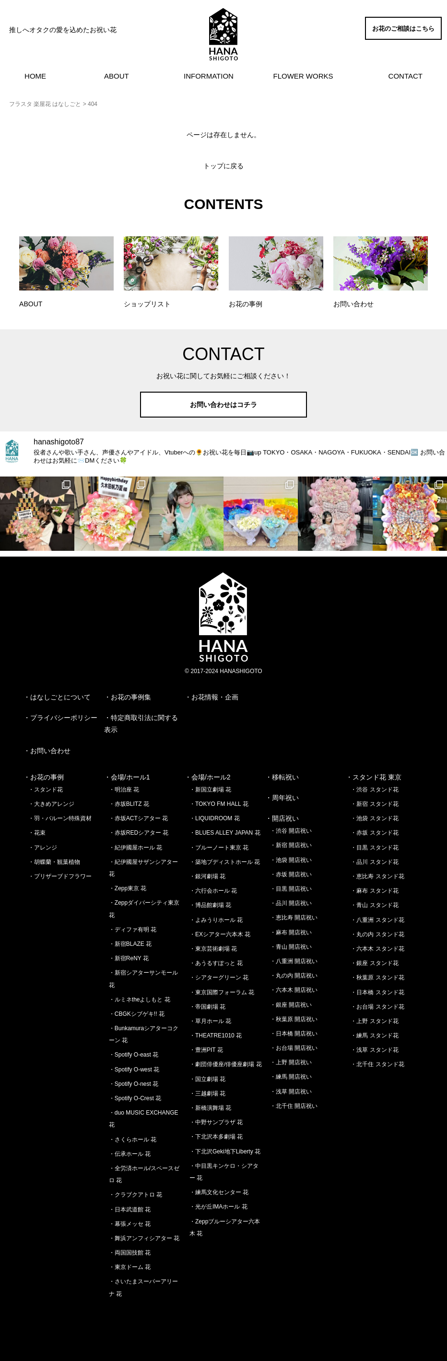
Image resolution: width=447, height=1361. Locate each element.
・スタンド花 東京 (373, 777)
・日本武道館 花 (130, 1209)
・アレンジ (42, 847)
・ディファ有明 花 (132, 929)
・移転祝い (282, 777)
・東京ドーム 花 (130, 1267)
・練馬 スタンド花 (374, 1035)
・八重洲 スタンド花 (377, 920)
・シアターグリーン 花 (218, 977)
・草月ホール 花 (210, 1021)
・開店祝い (282, 818)
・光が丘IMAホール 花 (218, 1206)
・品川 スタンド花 (374, 862)
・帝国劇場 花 (207, 1006)
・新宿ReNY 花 (129, 958)
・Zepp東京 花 (128, 888)
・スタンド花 (45, 789)
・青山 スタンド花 (374, 905)
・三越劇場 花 (207, 1093)
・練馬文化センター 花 (218, 1192)
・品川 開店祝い (291, 903)
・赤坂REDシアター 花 (139, 832)
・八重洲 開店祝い (294, 961)
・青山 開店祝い (291, 946)
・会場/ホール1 (127, 777)
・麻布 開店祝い (291, 932)
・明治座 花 (124, 789)
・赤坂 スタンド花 (374, 832)
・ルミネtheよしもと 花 (139, 999)
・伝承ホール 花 (130, 1154)
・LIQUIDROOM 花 (214, 818)
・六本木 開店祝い (294, 990)
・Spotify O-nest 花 (133, 1084)
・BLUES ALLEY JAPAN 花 (224, 832)
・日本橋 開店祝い (294, 1033)
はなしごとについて (60, 697)
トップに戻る (223, 166)
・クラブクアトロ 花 (135, 1194)
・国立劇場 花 (207, 1079)
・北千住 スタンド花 (377, 1064)
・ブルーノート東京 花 (218, 847)
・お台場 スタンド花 (377, 1006)
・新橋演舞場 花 (210, 1108)
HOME (35, 76)
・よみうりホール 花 (216, 920)
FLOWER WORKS (303, 76)
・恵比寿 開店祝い (294, 917)
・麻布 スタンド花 (374, 890)
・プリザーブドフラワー (60, 876)
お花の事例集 (131, 697)
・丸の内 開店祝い (294, 975)
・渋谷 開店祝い (291, 830)
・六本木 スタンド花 (377, 948)
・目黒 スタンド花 (374, 847)
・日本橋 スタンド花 (377, 992)
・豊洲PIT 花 (206, 1050)
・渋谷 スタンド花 (374, 789)
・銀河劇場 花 (207, 876)
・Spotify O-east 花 (133, 1054)
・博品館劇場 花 (210, 905)
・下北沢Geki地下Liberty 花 (224, 1151)
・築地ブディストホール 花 (224, 862)
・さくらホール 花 (132, 1139)
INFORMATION (209, 76)
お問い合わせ (50, 751)
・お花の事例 (44, 777)
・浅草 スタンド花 (374, 1050)
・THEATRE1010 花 (215, 1035)
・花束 (37, 832)
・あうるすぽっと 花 (216, 963)
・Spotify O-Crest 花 (135, 1098)
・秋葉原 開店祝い (294, 1019)
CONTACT (405, 76)
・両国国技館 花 (130, 1252)
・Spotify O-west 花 (134, 1069)
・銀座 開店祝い (291, 1004)
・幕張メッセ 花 (130, 1224)
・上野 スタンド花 (374, 1021)
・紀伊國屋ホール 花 (135, 847)
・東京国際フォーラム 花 (221, 992)
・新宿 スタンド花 (374, 804)
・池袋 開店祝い (291, 860)
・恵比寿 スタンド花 (377, 876)
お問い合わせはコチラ (223, 404)
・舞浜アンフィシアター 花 (144, 1238)
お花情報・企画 (214, 697)
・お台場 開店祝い (294, 1048)
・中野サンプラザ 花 (216, 1122)
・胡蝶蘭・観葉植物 (54, 862)
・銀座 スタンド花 (374, 963)
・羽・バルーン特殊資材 (60, 818)
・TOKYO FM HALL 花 (218, 804)
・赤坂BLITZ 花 (129, 804)
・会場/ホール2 (208, 777)
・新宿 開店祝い (291, 845)
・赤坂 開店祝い (291, 874)
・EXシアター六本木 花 (219, 934)
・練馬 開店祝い (291, 1076)
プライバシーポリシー (63, 717)
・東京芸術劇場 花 (213, 948)
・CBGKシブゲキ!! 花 (137, 1014)
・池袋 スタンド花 (374, 818)
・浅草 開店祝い (291, 1091)
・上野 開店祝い (291, 1062)
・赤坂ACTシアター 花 (138, 818)
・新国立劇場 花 (210, 789)
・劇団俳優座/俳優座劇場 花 (225, 1064)
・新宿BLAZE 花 (130, 944)
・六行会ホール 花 (213, 890)
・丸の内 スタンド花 (377, 934)
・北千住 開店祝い (294, 1106)
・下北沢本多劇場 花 (216, 1136)
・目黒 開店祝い (291, 888)
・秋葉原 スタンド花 (377, 977)
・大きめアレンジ (51, 804)
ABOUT (116, 76)
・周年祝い (282, 798)
